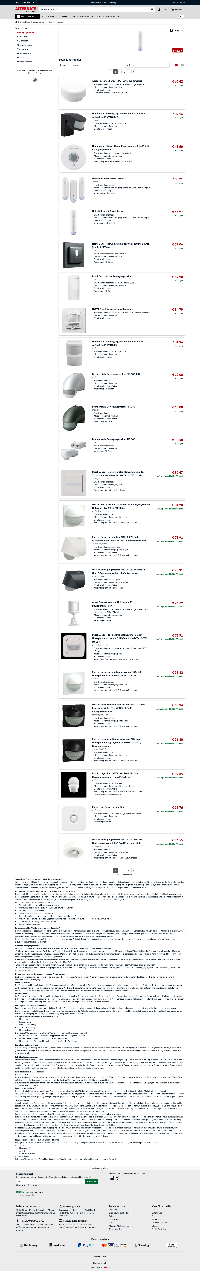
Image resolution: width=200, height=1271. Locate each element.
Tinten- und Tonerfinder (118, 1229)
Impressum (100, 1256)
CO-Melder (22, 40)
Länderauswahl (100, 1263)
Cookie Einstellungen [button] (160, 1229)
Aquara (22, 1151)
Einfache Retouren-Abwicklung (103, 2)
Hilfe (174, 2)
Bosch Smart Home (27, 1153)
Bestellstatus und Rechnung (120, 1213)
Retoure (112, 1216)
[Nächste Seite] (133, 71)
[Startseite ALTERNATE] (25, 9)
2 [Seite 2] (121, 72)
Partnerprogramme (159, 1223)
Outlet (65, 16)
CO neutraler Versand (24, 2)
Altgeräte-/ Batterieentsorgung (121, 1226)
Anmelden (91, 1181)
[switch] (181, 16)
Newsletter (113, 1219)
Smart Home (25, 22)
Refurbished (49, 16)
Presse (154, 1216)
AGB (154, 1209)
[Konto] (163, 9)
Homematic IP (25, 1148)
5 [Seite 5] (128, 72)
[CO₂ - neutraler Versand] (30, 1192)
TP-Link (22, 1145)
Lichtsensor (22, 57)
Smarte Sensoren (40, 22)
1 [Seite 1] (115, 72)
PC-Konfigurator (83, 16)
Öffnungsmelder (24, 45)
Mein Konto (113, 1209)
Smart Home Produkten (58, 1159)
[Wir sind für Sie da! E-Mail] (35, 1206)
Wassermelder (23, 49)
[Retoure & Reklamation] (78, 1221)
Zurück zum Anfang (100, 1168)
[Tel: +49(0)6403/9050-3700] (35, 1221)
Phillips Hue (24, 1156)
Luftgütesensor (24, 53)
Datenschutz (33, 1185)
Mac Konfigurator (108, 16)
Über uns (155, 1226)
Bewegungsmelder (66, 882)
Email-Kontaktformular (39, 1213)
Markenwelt (156, 1219)
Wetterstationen (24, 61)
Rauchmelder (23, 36)
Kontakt (182, 2)
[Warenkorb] (178, 9)
